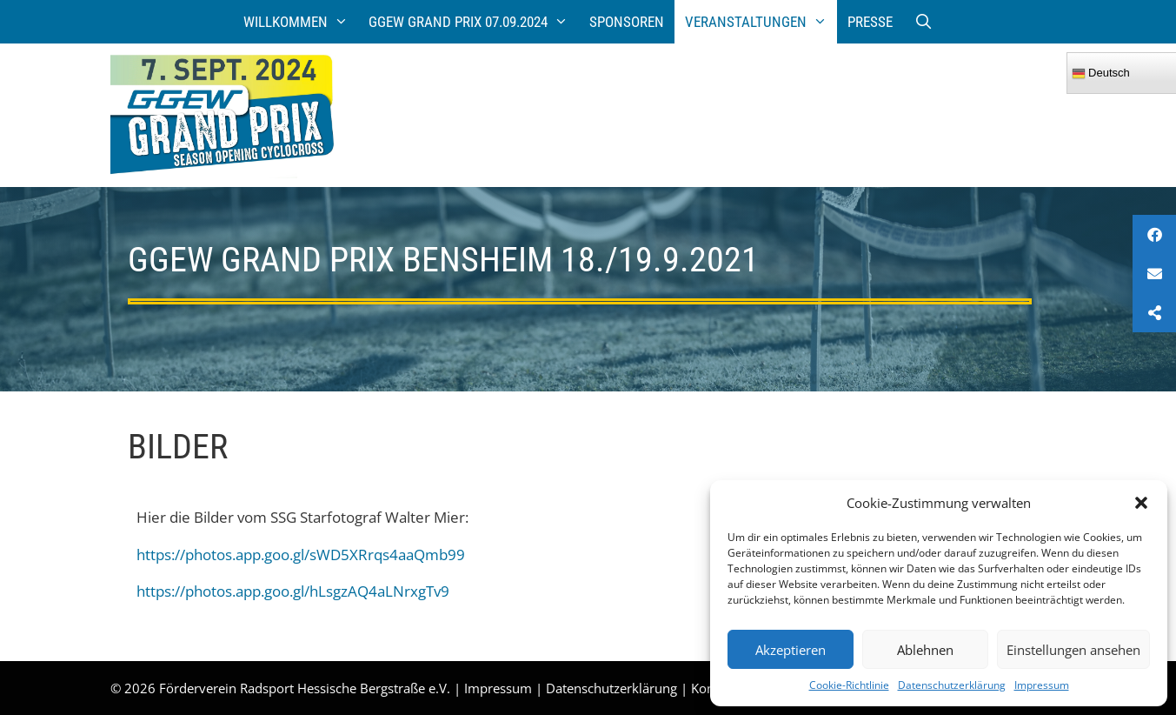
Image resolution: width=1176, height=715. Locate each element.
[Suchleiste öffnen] (923, 21)
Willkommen (301, 21)
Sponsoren (626, 21)
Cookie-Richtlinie (849, 685)
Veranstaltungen (761, 21)
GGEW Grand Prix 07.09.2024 (474, 21)
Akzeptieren (790, 649)
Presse (870, 21)
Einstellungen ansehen (1073, 649)
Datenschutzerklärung (952, 685)
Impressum (1041, 685)
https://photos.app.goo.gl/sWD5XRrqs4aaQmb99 (300, 555)
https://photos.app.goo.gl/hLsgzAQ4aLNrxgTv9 (292, 591)
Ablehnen (925, 649)
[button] (1141, 502)
